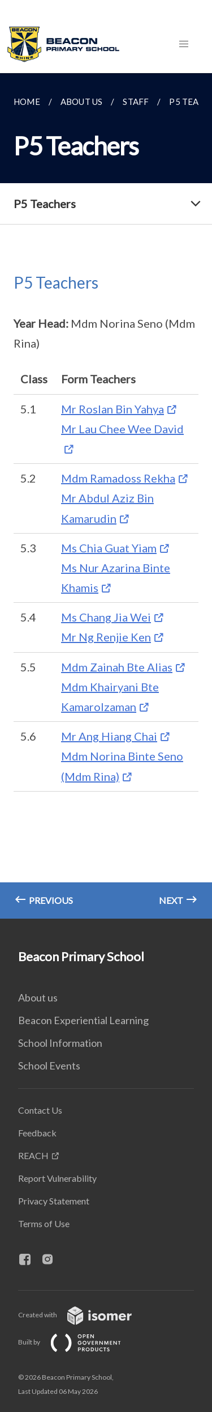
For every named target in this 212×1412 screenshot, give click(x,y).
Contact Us (40, 1110)
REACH (33, 1155)
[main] (106, 496)
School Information (60, 1043)
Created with (84, 1314)
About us (38, 997)
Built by (78, 1342)
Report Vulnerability (57, 1178)
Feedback (37, 1132)
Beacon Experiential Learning (83, 1020)
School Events (49, 1065)
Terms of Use (44, 1223)
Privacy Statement (53, 1200)
